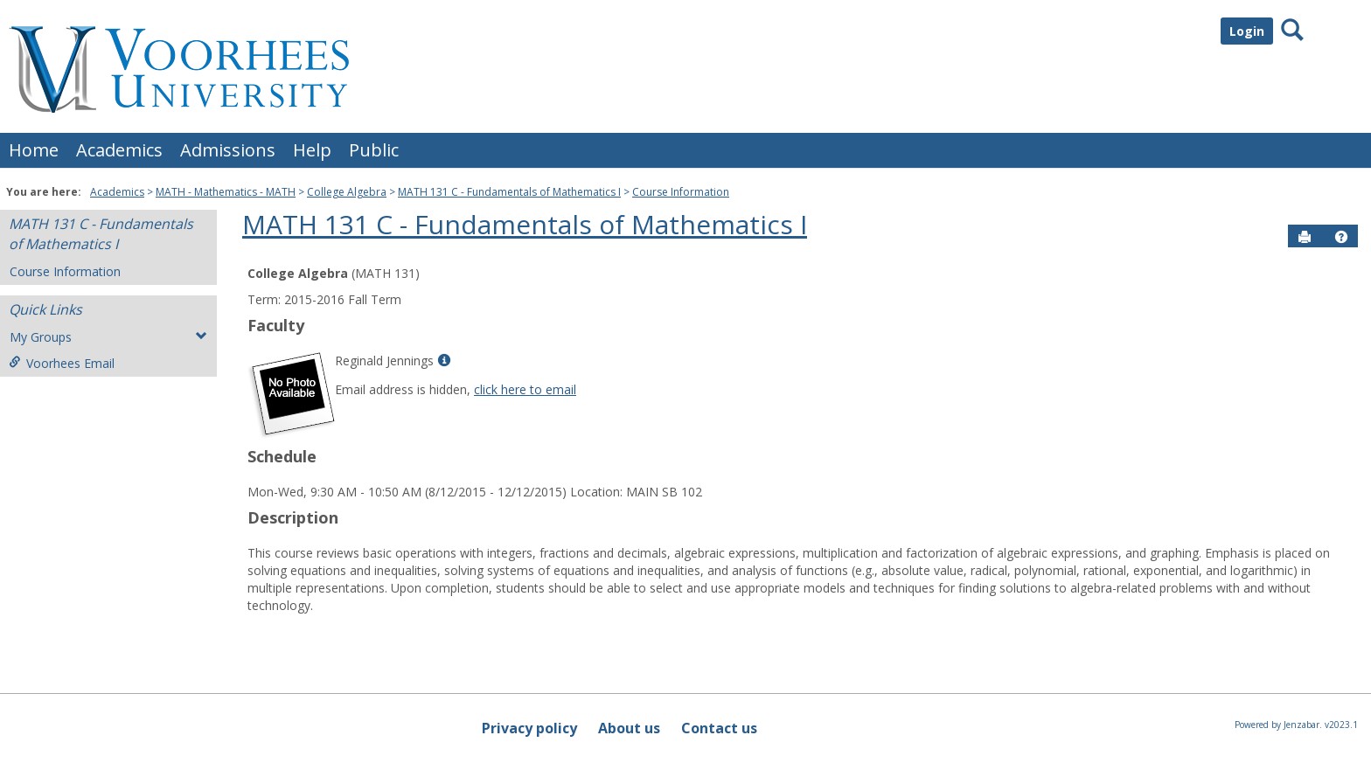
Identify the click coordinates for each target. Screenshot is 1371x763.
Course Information (680, 191)
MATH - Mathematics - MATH (226, 191)
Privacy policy (529, 728)
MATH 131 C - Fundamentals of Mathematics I (509, 191)
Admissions (227, 150)
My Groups (108, 337)
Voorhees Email (62, 363)
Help (312, 150)
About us (629, 728)
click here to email (525, 389)
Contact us (719, 728)
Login (1246, 31)
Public (374, 150)
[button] (1341, 236)
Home (34, 150)
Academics (119, 150)
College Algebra (346, 191)
